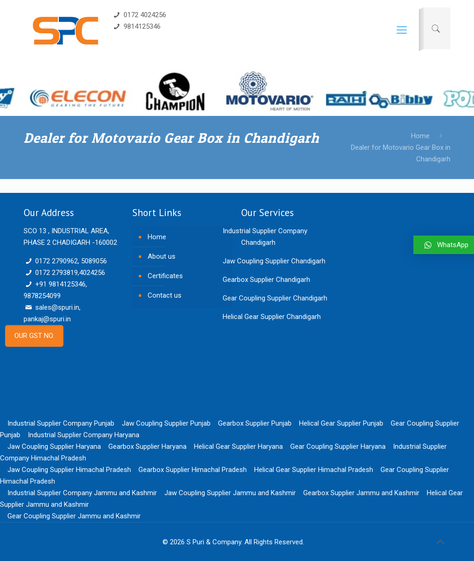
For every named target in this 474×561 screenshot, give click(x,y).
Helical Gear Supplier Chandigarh (272, 316)
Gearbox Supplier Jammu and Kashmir (361, 493)
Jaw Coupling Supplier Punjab (166, 423)
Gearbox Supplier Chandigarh (266, 279)
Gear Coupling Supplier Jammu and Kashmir (74, 516)
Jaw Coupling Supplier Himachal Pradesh (69, 469)
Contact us (164, 295)
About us (161, 256)
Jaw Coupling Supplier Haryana (54, 446)
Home (420, 136)
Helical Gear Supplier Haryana (238, 446)
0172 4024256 (139, 15)
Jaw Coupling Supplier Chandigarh (274, 261)
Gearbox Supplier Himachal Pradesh (192, 469)
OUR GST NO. (34, 336)
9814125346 (136, 26)
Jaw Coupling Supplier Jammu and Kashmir (230, 493)
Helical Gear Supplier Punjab (341, 423)
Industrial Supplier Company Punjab (60, 423)
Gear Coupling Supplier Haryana (338, 446)
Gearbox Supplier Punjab (255, 423)
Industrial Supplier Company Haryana (83, 435)
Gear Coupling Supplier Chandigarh (275, 298)
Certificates (165, 276)
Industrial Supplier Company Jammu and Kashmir (82, 493)
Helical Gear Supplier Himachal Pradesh (313, 469)
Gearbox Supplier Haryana (147, 446)
